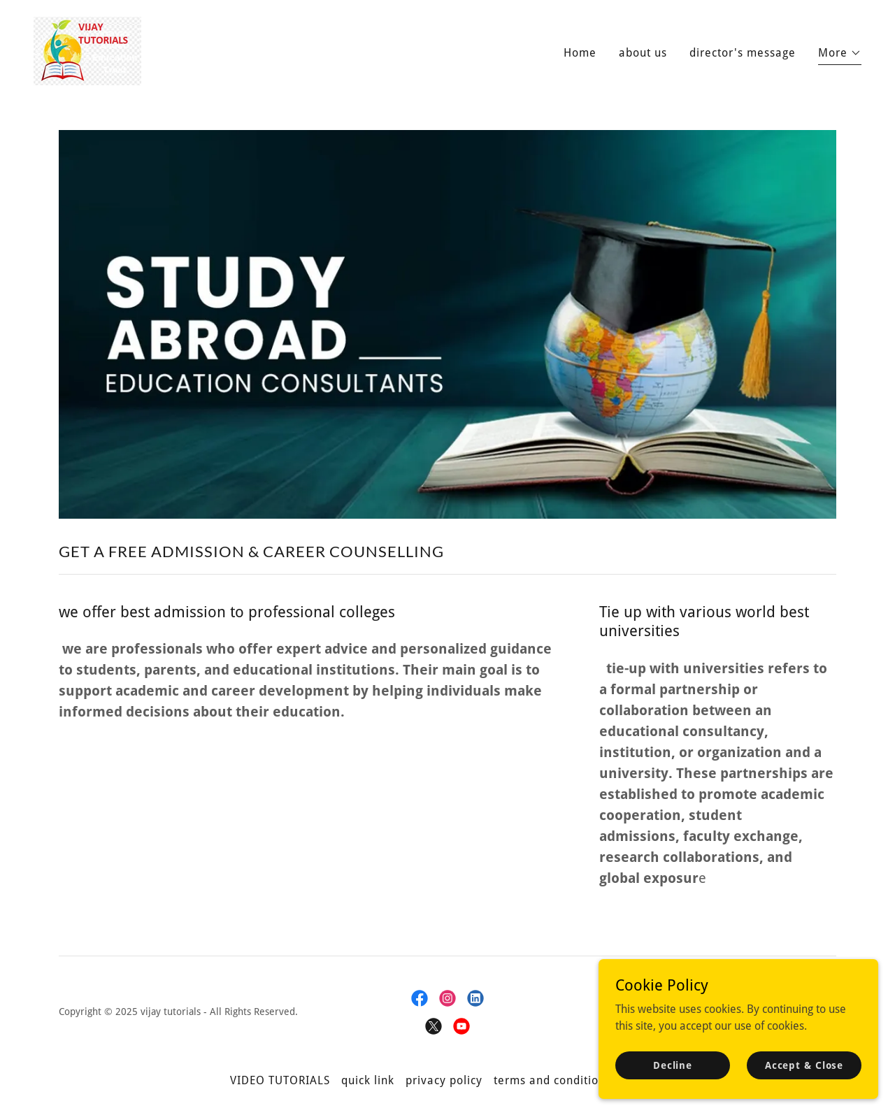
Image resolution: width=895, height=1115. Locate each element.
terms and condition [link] (550, 1080)
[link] (87, 50)
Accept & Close (804, 1064)
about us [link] (643, 52)
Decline (672, 1064)
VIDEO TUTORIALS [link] (280, 1080)
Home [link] (580, 52)
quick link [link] (367, 1080)
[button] (839, 55)
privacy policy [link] (444, 1080)
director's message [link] (742, 52)
